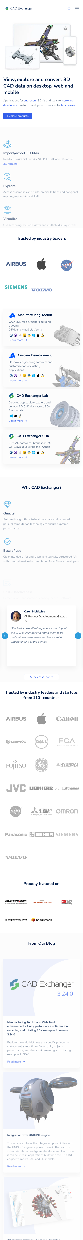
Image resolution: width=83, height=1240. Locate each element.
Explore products (18, 116)
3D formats (10, 173)
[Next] (78, 635)
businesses (68, 105)
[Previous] (5, 635)
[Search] (69, 9)
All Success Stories (41, 677)
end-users (30, 100)
